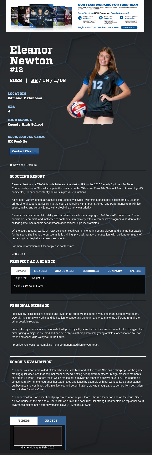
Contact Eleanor (24, 151)
